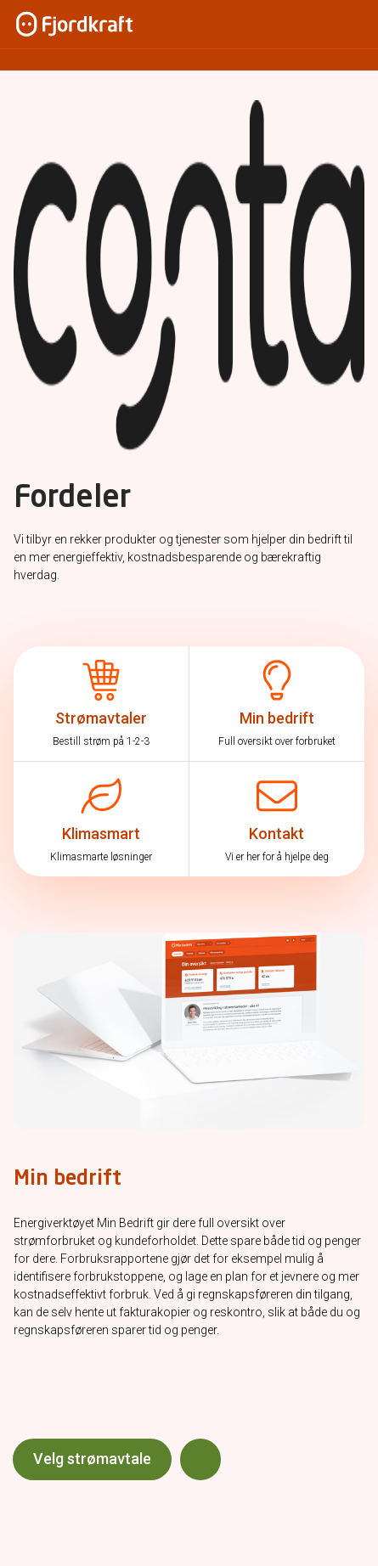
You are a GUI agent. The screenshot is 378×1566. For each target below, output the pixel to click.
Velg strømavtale (92, 1458)
